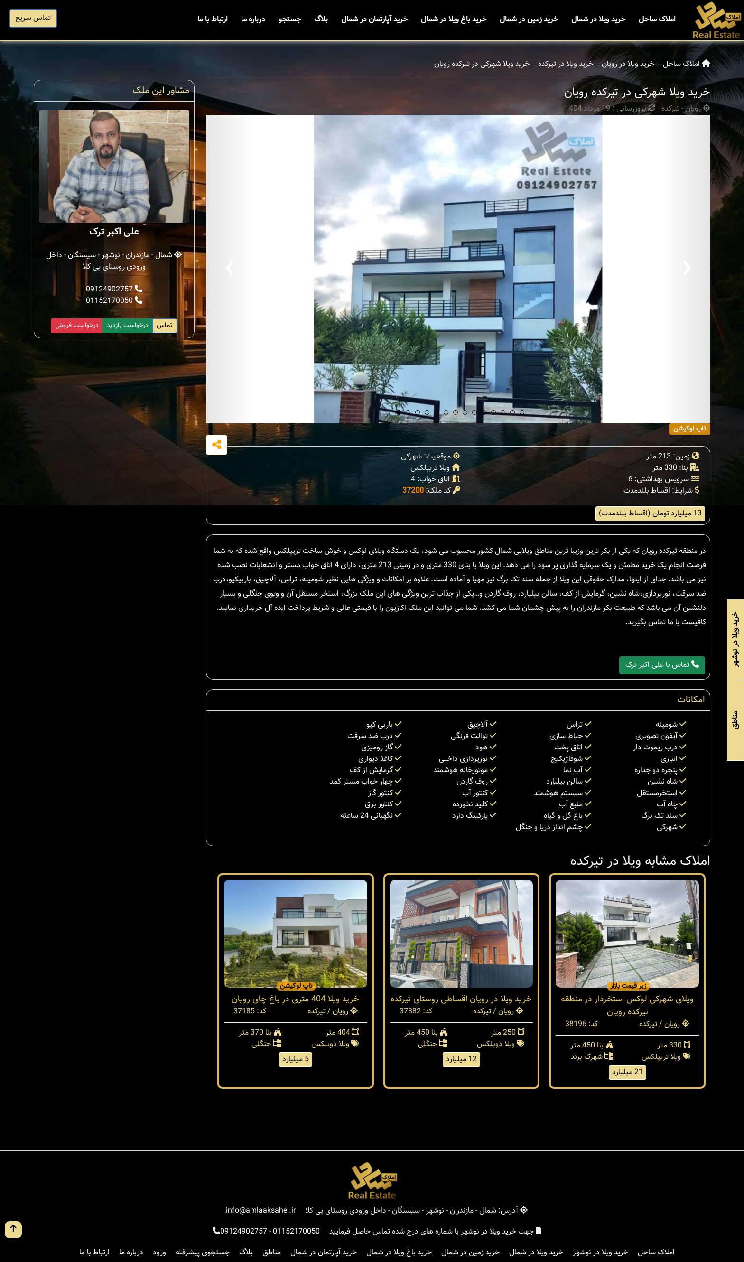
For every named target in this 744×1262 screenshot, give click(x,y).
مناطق (271, 1253)
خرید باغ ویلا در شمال (453, 20)
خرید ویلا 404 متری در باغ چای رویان (295, 999)
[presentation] (229, 269)
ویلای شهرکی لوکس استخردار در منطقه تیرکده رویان (627, 1006)
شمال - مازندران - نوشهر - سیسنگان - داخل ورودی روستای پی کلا (114, 261)
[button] (398, 412)
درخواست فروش (77, 325)
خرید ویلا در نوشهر (600, 1253)
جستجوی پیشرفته (203, 1253)
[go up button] (13, 1229)
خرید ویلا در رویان (628, 64)
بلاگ (321, 20)
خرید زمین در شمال (529, 20)
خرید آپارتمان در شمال (374, 20)
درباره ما (253, 20)
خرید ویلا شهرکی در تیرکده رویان (482, 64)
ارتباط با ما (212, 20)
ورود (159, 1253)
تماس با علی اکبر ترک (662, 665)
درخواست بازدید (128, 325)
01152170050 (114, 301)
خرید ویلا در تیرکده (565, 64)
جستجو (290, 20)
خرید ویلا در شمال (598, 20)
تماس (165, 325)
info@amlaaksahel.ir (261, 1211)
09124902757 (114, 290)
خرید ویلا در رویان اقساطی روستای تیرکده (461, 999)
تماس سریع (33, 18)
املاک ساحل (657, 20)
